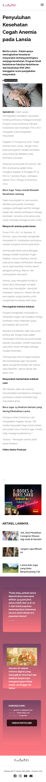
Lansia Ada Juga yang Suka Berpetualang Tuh (30, 568)
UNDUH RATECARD (22, 723)
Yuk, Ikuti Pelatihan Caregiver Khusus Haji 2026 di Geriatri (31, 536)
